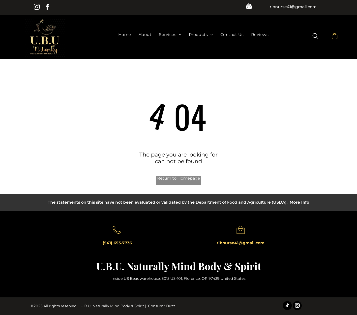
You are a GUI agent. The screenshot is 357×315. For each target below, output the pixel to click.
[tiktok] (287, 306)
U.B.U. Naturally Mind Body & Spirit (178, 266)
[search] (315, 36)
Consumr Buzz (161, 306)
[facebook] (47, 7)
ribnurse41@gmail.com (293, 6)
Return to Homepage (178, 178)
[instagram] (36, 7)
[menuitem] (125, 34)
